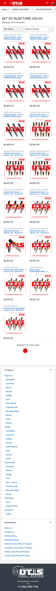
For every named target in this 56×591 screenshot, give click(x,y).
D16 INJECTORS (35, 151)
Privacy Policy (10, 536)
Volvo (8, 419)
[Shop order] (37, 29)
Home (4, 9)
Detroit (9, 391)
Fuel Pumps (9, 462)
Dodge (9, 395)
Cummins (10, 383)
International (11, 407)
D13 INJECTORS (9, 190)
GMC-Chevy (11, 403)
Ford (8, 399)
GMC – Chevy (11, 482)
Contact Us (9, 532)
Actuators (8, 510)
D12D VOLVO (45, 112)
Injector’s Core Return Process (17, 544)
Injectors (8, 376)
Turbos (7, 427)
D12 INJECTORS (35, 112)
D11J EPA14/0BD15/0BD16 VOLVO (39, 268)
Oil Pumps (8, 498)
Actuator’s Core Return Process (18, 548)
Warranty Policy (11, 540)
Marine (9, 423)
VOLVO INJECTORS (44, 9)
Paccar (9, 415)
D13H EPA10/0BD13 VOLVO (11, 268)
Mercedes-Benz (12, 411)
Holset (8, 514)
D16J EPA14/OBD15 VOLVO (11, 307)
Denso (8, 387)
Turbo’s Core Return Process (16, 552)
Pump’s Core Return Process (16, 556)
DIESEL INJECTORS (21, 9)
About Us (8, 528)
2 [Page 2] (30, 351)
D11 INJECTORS (35, 228)
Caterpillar (10, 379)
